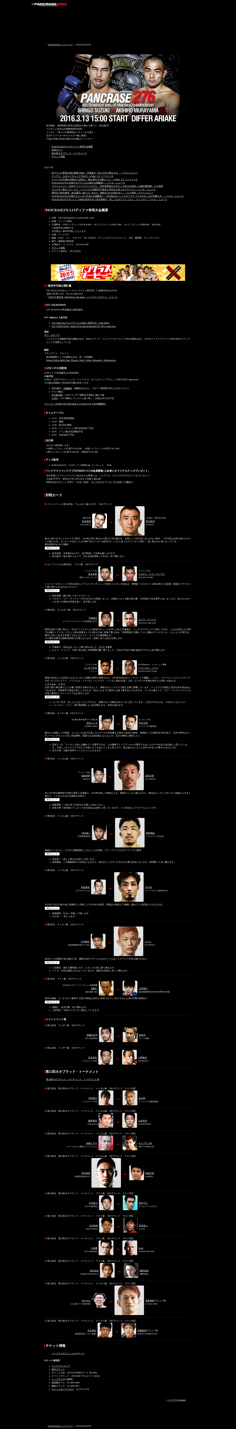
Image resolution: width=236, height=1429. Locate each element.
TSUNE (148, 887)
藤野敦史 (92, 1120)
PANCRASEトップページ (60, 44)
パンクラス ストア (61, 1366)
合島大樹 (149, 776)
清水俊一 (86, 833)
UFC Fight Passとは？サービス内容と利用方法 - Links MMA (81, 323)
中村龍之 (93, 1203)
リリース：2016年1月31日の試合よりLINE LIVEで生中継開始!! (75, 404)
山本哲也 (142, 1120)
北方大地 (143, 723)
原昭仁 (94, 988)
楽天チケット (58, 1369)
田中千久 (143, 1203)
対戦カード (57, 150)
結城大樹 (149, 1173)
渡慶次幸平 (92, 1035)
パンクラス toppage (176, 1400)
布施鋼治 (67, 388)
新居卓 (142, 1035)
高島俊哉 (149, 1300)
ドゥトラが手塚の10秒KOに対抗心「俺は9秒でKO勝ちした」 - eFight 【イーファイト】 (95, 179)
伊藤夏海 (141, 1330)
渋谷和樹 (93, 1225)
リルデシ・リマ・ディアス (151, 574)
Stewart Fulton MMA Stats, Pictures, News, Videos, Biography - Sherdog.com (81, 360)
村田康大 (92, 1098)
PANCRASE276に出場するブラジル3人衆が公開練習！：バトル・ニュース (88, 183)
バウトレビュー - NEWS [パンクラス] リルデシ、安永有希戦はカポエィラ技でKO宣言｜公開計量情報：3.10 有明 (107, 186)
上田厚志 (143, 988)
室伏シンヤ (92, 723)
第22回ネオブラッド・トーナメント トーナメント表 (72, 1079)
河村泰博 (85, 1173)
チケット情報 (58, 156)
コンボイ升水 (90, 668)
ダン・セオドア (52, 335)
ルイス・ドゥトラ (147, 619)
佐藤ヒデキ (91, 1143)
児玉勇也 (91, 1330)
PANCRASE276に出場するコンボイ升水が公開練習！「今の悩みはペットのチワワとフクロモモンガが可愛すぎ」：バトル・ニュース (118, 196)
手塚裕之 (92, 618)
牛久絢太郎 (57, 395)
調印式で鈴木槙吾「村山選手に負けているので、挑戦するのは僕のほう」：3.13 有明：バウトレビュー (102, 193)
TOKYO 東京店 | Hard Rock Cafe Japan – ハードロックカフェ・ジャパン (83, 297)
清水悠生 (92, 1057)
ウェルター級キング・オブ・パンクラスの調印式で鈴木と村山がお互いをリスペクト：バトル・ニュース (104, 189)
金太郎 (142, 1098)
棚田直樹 (144, 1270)
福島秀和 (85, 776)
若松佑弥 (94, 1270)
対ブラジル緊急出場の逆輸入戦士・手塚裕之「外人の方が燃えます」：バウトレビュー (95, 173)
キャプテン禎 (145, 1143)
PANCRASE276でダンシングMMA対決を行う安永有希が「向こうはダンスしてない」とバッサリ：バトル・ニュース (109, 199)
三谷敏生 (85, 941)
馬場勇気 (85, 887)
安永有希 (92, 574)
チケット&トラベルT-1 (63, 1389)
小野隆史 (142, 1057)
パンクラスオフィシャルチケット (68, 1353)
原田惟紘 (150, 833)
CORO (55, 398)
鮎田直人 (143, 1225)
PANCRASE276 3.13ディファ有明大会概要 (72, 146)
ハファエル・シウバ (148, 668)
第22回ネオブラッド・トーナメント (69, 153)
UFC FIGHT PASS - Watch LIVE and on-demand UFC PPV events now (84, 326)
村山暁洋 (150, 521)
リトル (148, 941)
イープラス (57, 1379)
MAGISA (86, 1300)
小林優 (94, 1248)
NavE (140, 1248)
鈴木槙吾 (86, 521)
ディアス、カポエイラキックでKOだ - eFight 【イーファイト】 (83, 176)
